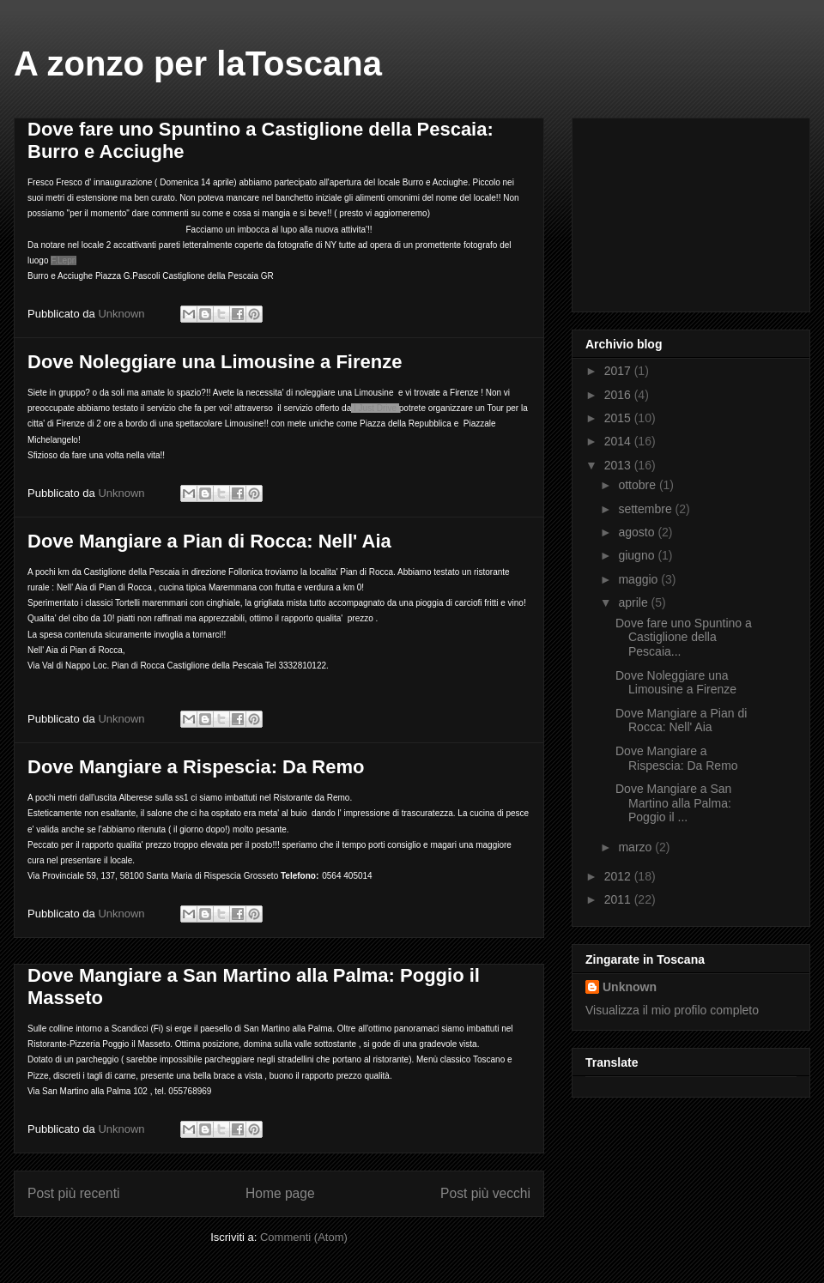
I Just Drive (375, 408)
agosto (637, 532)
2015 (619, 418)
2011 (619, 899)
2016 (619, 395)
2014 (619, 441)
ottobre (638, 485)
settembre (646, 509)
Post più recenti (73, 1193)
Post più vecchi (485, 1193)
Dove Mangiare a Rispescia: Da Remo (195, 767)
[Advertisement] (671, 210)
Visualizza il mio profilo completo (672, 1010)
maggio (639, 579)
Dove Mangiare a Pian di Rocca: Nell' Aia (209, 541)
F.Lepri (63, 260)
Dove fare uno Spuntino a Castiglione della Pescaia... (683, 637)
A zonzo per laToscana (198, 63)
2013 (619, 465)
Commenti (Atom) (304, 1237)
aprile (634, 602)
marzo (636, 847)
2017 (619, 371)
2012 (619, 876)
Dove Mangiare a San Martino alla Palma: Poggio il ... (673, 803)
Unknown (630, 987)
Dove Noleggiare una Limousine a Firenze (214, 361)
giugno (637, 555)
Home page (280, 1193)
